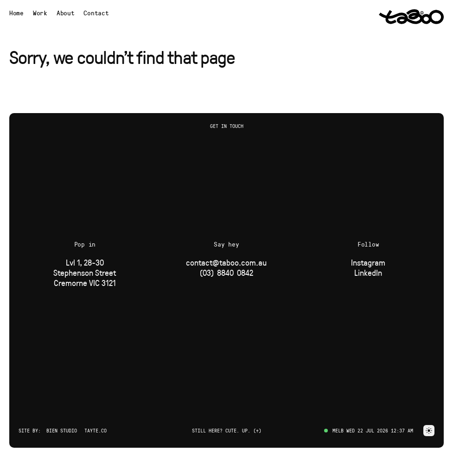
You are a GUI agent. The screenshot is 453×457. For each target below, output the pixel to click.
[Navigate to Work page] (40, 13)
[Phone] (226, 272)
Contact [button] (95, 13)
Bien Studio (61, 430)
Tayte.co (95, 430)
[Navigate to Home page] (16, 13)
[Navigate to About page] (66, 13)
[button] (428, 430)
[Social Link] (368, 262)
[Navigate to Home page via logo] (411, 16)
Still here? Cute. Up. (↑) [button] (227, 430)
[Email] (226, 262)
